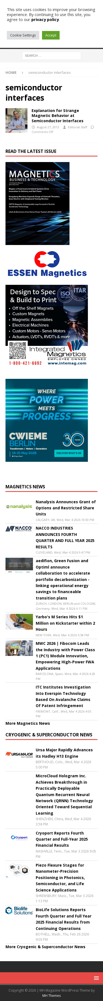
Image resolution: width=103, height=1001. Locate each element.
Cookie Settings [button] (23, 35)
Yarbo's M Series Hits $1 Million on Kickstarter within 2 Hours (65, 623)
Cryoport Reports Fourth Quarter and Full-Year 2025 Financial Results (62, 839)
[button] (95, 978)
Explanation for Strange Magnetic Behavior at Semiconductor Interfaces (57, 115)
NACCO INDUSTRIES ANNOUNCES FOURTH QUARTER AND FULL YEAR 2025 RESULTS (65, 537)
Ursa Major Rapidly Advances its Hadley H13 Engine (64, 752)
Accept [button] (50, 35)
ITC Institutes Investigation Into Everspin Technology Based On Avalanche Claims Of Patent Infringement (63, 696)
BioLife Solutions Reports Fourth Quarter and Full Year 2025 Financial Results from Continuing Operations (63, 919)
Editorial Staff (77, 127)
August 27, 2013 (48, 127)
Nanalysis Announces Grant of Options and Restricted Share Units (66, 508)
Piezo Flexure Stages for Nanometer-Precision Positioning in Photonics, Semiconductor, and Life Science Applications (60, 877)
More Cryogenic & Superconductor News (45, 946)
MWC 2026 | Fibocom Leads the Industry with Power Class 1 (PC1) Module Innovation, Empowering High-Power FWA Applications (65, 656)
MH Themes (51, 995)
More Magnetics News (27, 723)
